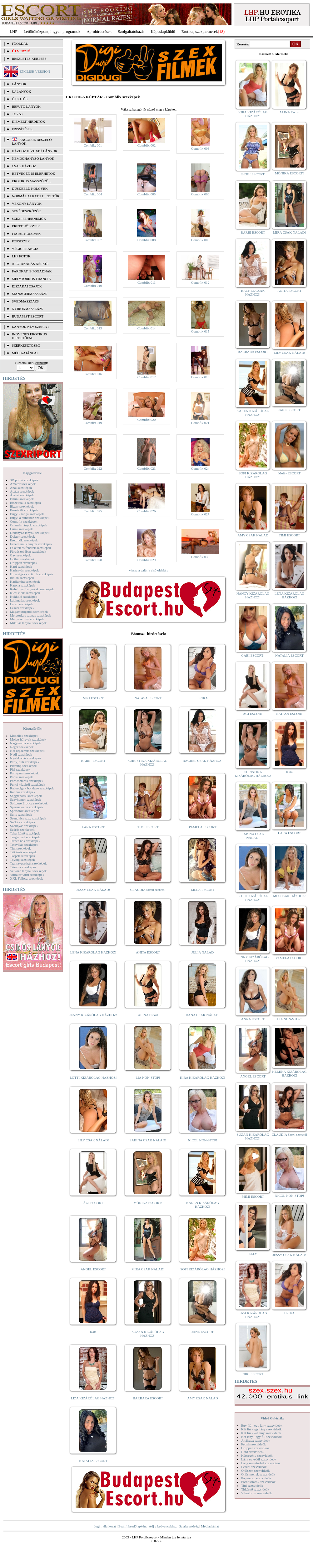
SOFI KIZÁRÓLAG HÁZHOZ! (202, 1269)
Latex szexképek (21, 604)
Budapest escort (27, 316)
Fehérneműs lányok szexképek (31, 544)
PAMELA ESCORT (202, 827)
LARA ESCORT (93, 827)
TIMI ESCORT (147, 827)
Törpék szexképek (22, 856)
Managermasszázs (29, 294)
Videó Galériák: (272, 1418)
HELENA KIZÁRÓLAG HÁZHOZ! (289, 1073)
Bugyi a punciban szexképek (29, 517)
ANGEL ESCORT (93, 1269)
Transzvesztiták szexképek (28, 863)
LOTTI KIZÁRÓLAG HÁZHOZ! (93, 1077)
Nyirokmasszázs (27, 309)
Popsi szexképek (21, 777)
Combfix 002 (146, 145)
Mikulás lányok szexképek (28, 623)
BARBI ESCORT (93, 760)
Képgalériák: (32, 473)
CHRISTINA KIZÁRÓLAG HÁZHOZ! (147, 762)
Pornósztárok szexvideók (258, 1482)
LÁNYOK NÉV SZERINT (30, 326)
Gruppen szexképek (23, 563)
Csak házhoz (24, 166)
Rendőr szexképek (22, 792)
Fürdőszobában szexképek (28, 551)
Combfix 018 (200, 377)
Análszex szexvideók (255, 1440)
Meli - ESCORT (289, 473)
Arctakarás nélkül (30, 264)
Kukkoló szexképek (23, 596)
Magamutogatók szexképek (29, 611)
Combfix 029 (146, 560)
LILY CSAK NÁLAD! (93, 1140)
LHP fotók (21, 256)
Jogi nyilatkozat (105, 1526)
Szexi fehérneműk (29, 218)
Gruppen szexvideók (255, 1448)
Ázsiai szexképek (22, 495)
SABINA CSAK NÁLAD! (148, 1140)
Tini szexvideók (252, 1485)
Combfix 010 (93, 285)
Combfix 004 (93, 194)
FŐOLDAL (20, 43)
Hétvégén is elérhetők (33, 173)
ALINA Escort (148, 1015)
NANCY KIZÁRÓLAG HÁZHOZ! (253, 595)
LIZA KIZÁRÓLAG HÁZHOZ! (93, 1398)
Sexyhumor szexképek (25, 799)
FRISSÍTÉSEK (22, 129)
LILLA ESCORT (202, 889)
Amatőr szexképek (23, 484)
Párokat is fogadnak (32, 271)
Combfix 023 (146, 468)
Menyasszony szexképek (27, 619)
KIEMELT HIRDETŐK (28, 121)
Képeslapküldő (163, 31)
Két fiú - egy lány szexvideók (261, 1429)
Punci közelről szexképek (27, 784)
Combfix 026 (146, 511)
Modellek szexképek (24, 735)
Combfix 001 (93, 145)
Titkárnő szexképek (23, 852)
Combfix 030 (200, 557)
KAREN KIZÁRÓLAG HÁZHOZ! (202, 1204)
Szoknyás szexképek (24, 826)
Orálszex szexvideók (255, 1470)
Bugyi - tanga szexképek (27, 514)
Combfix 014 (146, 328)
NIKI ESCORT (93, 698)
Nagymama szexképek (25, 743)
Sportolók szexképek (24, 811)
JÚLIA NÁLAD (202, 952)
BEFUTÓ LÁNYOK (26, 106)
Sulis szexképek (21, 814)
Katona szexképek (22, 585)
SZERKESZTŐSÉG (26, 345)
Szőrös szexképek (22, 829)
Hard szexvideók (252, 1452)
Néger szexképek (21, 747)
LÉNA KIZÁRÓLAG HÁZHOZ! (93, 952)
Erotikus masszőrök (31, 181)
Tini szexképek (20, 848)
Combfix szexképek (23, 521)
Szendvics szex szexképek (28, 818)
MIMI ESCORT (253, 1196)
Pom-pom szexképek (24, 773)
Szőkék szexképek (22, 822)
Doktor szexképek (22, 536)
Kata (93, 1332)
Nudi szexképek (21, 754)
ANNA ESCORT (253, 1019)
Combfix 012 (200, 282)
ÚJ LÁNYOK (21, 91)
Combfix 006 (200, 194)
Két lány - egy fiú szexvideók (261, 1437)
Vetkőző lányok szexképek (28, 871)
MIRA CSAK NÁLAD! (148, 1269)
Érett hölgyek (26, 226)
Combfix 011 (146, 282)
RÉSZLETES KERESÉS (29, 58)
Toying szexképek (22, 859)
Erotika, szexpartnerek (199, 31)
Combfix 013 (93, 328)
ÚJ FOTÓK (20, 99)
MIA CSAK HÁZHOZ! (289, 896)
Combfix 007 (93, 240)
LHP (13, 31)
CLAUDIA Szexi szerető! (148, 889)
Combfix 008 (146, 240)
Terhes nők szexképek (25, 841)
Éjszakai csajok (27, 286)
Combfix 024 (200, 468)
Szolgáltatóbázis (131, 31)
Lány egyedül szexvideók (258, 1459)
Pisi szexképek (20, 769)
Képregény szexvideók (257, 1455)
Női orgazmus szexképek (27, 750)
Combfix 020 (146, 419)
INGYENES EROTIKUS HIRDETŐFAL (29, 336)
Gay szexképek (20, 555)
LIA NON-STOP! (148, 1077)
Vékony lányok (27, 203)
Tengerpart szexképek (25, 837)
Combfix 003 (200, 148)
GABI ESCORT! (253, 655)
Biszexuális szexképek (25, 502)
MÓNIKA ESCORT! (147, 1203)
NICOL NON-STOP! (202, 1140)
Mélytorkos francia (31, 279)
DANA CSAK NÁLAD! (202, 1015)
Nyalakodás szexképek (26, 758)
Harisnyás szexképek (24, 570)
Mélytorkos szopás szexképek (30, 615)
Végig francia (25, 249)
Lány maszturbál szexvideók (261, 1463)
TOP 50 (17, 114)
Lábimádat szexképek (25, 600)
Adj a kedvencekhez (163, 1526)
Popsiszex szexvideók (256, 1478)
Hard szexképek (21, 566)
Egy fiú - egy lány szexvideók (261, 1425)
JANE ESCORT (202, 1332)
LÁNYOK (19, 84)
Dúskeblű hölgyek (30, 188)
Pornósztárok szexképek (26, 781)
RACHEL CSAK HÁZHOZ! (202, 760)
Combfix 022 (93, 468)
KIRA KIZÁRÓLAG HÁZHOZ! (202, 1077)
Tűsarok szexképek (23, 867)
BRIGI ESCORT (252, 174)
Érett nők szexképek (24, 540)
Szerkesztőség (188, 1526)
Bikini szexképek (22, 499)
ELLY (253, 1254)
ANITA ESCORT (148, 952)
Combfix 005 (146, 194)
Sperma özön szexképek (26, 807)
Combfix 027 (200, 514)
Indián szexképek (22, 578)
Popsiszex (21, 241)
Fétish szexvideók (253, 1444)
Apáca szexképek (22, 491)
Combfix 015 (200, 331)
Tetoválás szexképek (24, 844)
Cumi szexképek (21, 529)
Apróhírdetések (99, 31)
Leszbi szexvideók (254, 1467)
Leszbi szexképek (22, 608)
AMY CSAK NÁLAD (202, 1398)
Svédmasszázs (25, 301)
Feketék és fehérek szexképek (30, 548)
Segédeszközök (26, 211)
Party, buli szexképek (24, 762)
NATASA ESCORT (147, 698)
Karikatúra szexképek (25, 581)
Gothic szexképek (22, 559)
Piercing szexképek (23, 765)
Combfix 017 (146, 377)
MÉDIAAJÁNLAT (25, 353)
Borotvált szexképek (24, 510)
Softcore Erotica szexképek (28, 803)
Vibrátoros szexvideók (256, 1493)
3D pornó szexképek (24, 480)
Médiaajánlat (210, 1526)
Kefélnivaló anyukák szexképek (32, 589)
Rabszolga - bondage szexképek (32, 788)
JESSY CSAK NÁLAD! (93, 889)
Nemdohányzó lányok (33, 158)
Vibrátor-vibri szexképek (27, 874)
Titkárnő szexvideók (255, 1489)
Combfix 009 (200, 240)
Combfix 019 (93, 423)
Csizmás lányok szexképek (28, 525)
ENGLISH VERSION (35, 71)
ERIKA (202, 698)
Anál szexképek (21, 487)
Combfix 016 (93, 374)
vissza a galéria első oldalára (148, 570)
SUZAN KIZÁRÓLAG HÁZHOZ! (148, 1333)
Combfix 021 (200, 423)
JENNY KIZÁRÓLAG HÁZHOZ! (93, 1015)
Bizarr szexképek (22, 506)
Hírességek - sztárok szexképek (31, 574)
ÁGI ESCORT (93, 1203)
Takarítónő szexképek (25, 833)
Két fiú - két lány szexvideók (261, 1433)
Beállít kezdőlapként (132, 1526)
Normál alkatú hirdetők (35, 196)
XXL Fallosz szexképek (26, 878)
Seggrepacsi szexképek (26, 796)
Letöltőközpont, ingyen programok (52, 31)
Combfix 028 (93, 560)
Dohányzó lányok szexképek (29, 533)
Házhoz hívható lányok (34, 151)
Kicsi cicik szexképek (25, 593)
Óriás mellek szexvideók (258, 1474)
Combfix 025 (93, 511)
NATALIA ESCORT (93, 1461)
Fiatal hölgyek (26, 233)
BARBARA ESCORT (148, 1398)
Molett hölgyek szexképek (28, 739)
